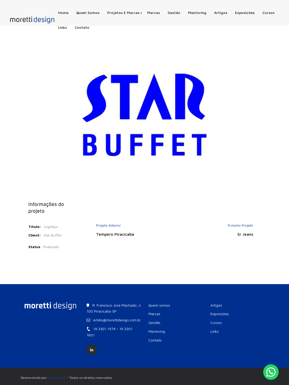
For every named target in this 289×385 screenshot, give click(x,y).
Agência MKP (57, 378)
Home (63, 12)
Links (62, 27)
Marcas (153, 12)
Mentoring (197, 12)
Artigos (220, 12)
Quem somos (87, 12)
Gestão (174, 12)
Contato (82, 27)
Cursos (268, 12)
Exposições (245, 12)
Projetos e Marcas (124, 12)
